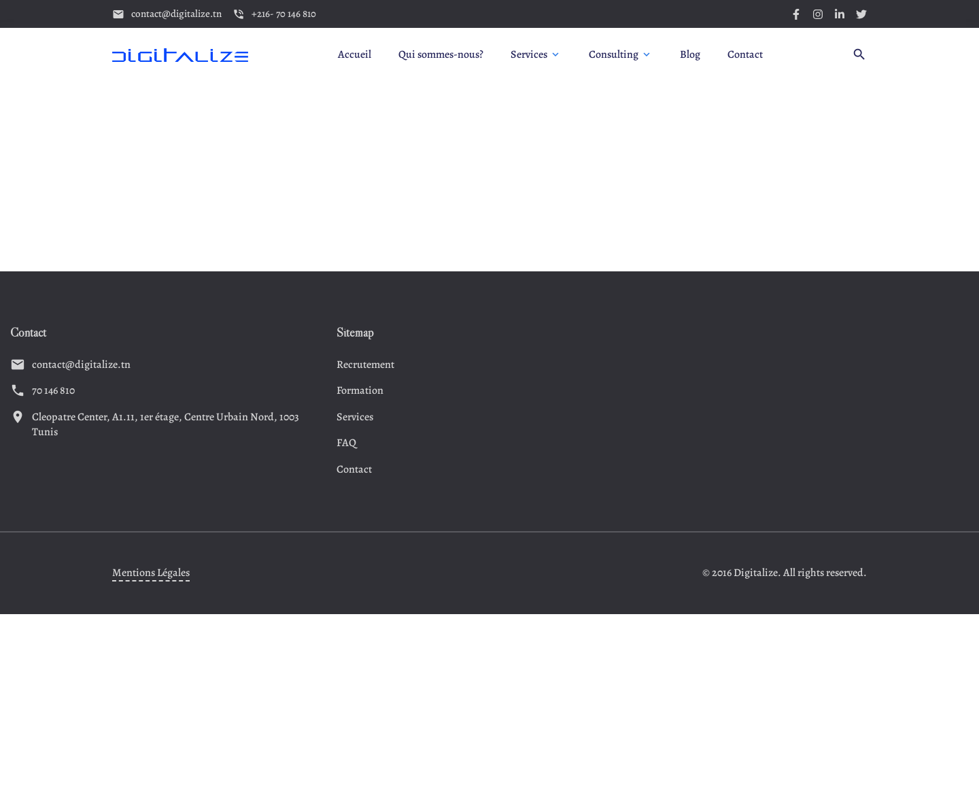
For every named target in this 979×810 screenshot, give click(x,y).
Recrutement (365, 364)
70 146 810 (53, 390)
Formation (360, 390)
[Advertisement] (489, 176)
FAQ (346, 442)
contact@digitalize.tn (81, 364)
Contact (354, 469)
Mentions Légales (151, 572)
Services (355, 416)
